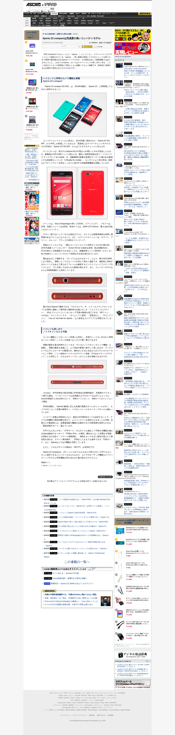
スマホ (99, 13)
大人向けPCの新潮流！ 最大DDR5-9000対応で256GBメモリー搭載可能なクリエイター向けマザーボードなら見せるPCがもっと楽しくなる (136, 124)
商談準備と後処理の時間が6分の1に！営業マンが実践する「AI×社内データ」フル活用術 (137, 255)
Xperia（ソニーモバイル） (53, 465)
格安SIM (36, 16)
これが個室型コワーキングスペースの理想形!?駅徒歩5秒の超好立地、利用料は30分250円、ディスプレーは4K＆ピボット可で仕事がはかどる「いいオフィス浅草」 (137, 402)
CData (76, 23)
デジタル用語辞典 (85, 707)
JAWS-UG (67, 698)
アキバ (93, 13)
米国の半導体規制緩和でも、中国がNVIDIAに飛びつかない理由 (70, 594)
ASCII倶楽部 (144, 13)
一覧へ (147, 661)
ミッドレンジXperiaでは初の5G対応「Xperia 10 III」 (78, 513)
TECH (47, 13)
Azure (55, 23)
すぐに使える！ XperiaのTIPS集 (65, 573)
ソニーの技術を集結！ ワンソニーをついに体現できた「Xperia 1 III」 (84, 517)
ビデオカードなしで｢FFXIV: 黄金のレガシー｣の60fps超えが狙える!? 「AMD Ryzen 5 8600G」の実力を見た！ (136, 510)
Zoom (104, 23)
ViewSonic (90, 20)
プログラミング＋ (98, 705)
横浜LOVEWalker (70, 710)
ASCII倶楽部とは (33, 180)
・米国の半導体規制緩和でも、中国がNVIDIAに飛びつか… (31, 150)
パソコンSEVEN (62, 18)
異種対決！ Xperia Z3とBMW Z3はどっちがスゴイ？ (72, 583)
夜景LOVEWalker (92, 710)
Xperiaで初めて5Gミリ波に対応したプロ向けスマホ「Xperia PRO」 (84, 522)
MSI (69, 18)
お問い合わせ (101, 715)
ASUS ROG (48, 20)
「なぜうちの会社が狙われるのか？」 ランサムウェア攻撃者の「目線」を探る (136, 270)
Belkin (97, 20)
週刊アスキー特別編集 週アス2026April (32, 213)
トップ (26, 13)
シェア (64, 46)
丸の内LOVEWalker (114, 710)
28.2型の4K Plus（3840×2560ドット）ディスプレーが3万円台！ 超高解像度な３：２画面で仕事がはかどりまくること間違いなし (136, 497)
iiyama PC (84, 695)
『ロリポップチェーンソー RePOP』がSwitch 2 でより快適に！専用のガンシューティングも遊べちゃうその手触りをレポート (136, 188)
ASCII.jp (33, 4)
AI (31, 13)
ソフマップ (55, 25)
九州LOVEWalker (103, 710)
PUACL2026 (100, 16)
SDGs (88, 16)
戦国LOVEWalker (125, 710)
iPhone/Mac (63, 13)
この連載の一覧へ (77, 562)
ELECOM (34, 20)
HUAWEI (83, 20)
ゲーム (114, 13)
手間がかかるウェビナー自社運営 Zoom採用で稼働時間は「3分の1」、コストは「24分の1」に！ (137, 204)
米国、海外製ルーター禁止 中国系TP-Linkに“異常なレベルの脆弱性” (73, 598)
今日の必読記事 (66, 707)
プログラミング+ (81, 16)
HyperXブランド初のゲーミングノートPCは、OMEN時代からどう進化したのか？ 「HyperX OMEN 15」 (136, 371)
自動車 (71, 13)
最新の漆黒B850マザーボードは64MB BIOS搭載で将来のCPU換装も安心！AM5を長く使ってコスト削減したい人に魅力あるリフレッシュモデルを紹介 (137, 322)
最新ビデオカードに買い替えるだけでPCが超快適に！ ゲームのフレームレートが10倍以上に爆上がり (137, 337)
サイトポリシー (66, 715)
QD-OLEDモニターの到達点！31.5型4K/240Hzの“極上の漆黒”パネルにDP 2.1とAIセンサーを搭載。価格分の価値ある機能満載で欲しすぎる (136, 155)
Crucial (76, 20)
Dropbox (69, 23)
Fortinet (90, 23)
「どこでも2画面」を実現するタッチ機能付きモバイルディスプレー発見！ (136, 240)
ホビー (78, 13)
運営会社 (92, 715)
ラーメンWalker (48, 710)
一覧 (78, 46)
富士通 (34, 18)
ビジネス (40, 13)
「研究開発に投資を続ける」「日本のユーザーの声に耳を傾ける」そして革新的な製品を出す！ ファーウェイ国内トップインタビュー (137, 384)
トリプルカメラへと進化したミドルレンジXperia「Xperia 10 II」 (82, 531)
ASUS (76, 18)
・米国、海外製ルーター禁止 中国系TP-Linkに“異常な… (31, 156)
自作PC (84, 13)
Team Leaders (88, 705)
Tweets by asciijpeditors (123, 56)
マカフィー (34, 25)
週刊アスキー (62, 16)
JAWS (34, 23)
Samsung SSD (62, 702)
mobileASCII (94, 707)
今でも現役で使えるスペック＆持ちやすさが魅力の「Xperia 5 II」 (83, 526)
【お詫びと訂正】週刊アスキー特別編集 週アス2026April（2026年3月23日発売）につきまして (132, 670)
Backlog (83, 23)
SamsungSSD (61, 21)
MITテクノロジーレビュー (105, 707)
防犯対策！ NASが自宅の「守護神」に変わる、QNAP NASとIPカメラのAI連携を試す (137, 466)
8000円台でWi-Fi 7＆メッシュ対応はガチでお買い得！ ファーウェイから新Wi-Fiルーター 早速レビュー (137, 453)
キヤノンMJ (41, 25)
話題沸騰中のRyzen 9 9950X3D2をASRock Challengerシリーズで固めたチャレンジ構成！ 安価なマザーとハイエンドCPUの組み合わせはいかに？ (137, 303)
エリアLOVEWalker (59, 710)
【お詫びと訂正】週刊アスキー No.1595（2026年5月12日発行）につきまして (133, 665)
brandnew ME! (62, 25)
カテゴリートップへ (105, 477)
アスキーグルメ (53, 16)
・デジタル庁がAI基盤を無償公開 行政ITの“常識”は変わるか (32, 168)
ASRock (69, 20)
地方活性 (93, 16)
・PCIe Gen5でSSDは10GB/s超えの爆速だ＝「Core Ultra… (31, 162)
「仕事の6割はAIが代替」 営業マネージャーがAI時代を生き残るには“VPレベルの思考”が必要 (136, 111)
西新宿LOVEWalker (81, 710)
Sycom (55, 18)
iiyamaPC (48, 18)
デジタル (49, 4)
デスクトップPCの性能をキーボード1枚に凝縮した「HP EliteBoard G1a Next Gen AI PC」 (137, 355)
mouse (41, 18)
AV (89, 13)
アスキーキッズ (28, 16)
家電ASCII (44, 16)
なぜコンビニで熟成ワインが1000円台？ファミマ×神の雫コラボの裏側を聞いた (136, 435)
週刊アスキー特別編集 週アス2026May (32, 187)
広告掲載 (110, 715)
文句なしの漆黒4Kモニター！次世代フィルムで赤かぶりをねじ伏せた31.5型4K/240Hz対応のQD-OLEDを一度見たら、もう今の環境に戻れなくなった (137, 422)
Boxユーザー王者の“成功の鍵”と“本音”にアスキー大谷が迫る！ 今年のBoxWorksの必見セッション (136, 222)
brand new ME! (99, 700)
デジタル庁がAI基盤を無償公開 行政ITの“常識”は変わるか (69, 604)
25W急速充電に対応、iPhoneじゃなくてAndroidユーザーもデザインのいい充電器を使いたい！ (137, 483)
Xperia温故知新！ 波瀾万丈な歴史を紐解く (58, 34)
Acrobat (41, 23)
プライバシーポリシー (80, 715)
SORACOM (80, 702)
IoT (35, 13)
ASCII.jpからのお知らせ (123, 661)
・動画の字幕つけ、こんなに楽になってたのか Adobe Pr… (31, 175)
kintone (48, 23)
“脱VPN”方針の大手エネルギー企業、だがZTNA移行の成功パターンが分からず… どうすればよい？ (136, 288)
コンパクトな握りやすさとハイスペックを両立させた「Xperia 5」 (83, 548)
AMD (41, 20)
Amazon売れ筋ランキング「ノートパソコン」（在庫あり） (31, 35)
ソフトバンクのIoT (111, 23)
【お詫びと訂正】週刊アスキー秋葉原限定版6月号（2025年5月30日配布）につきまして (132, 674)
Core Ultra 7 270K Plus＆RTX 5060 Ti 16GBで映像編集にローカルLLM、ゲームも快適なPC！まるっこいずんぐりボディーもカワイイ (137, 73)
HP (83, 18)
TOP (51, 693)
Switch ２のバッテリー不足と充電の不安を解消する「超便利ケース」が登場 (137, 172)
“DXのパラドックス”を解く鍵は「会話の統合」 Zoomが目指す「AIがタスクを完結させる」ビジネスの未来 (136, 93)
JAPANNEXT (48, 25)
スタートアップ (106, 13)
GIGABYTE (55, 20)
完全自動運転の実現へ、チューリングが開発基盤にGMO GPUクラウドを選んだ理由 (137, 138)
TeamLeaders (71, 16)
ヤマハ (97, 23)
